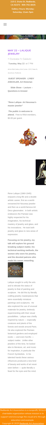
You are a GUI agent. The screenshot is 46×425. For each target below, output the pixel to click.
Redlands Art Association (31, 423)
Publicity (27, 58)
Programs (14, 58)
